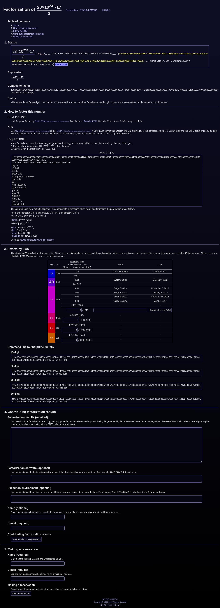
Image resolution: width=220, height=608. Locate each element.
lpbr (14, 230)
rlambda (16, 236)
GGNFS (19, 131)
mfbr (14, 233)
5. (21, 549)
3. (17, 249)
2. (24, 111)
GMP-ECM (40, 121)
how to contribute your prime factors (37, 240)
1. (10, 42)
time (14, 220)
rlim (14, 227)
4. (30, 412)
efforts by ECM (90, 121)
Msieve (60, 131)
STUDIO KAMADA (88, 10)
